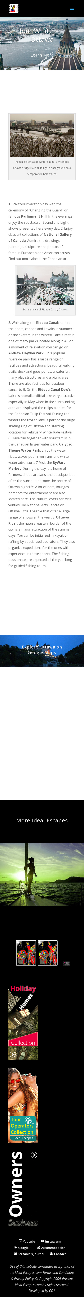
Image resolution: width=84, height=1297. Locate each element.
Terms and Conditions (58, 1272)
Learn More (42, 55)
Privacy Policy (24, 1278)
